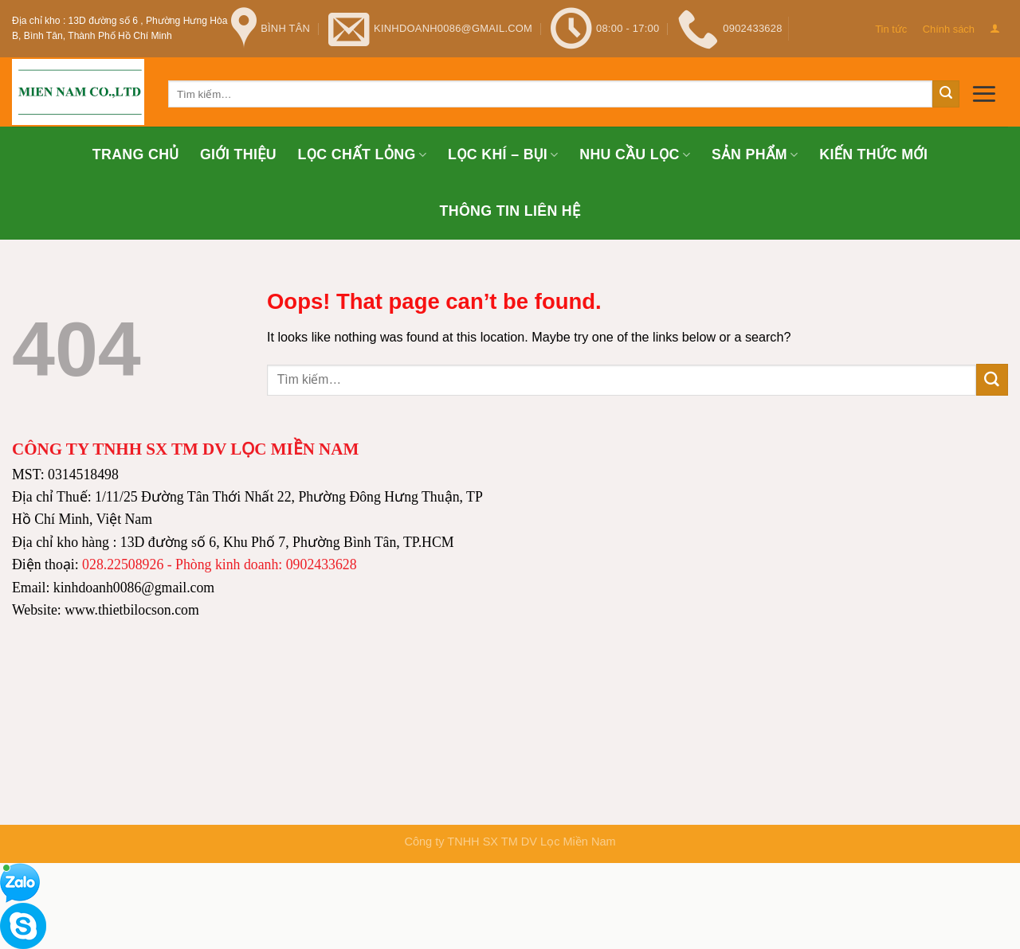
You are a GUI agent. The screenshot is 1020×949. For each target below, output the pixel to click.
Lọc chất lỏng (362, 154)
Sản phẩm (755, 154)
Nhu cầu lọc (634, 154)
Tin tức (891, 29)
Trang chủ (135, 154)
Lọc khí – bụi (503, 154)
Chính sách (949, 29)
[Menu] (983, 93)
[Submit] (945, 93)
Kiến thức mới (873, 154)
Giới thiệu (238, 154)
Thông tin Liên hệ (509, 211)
